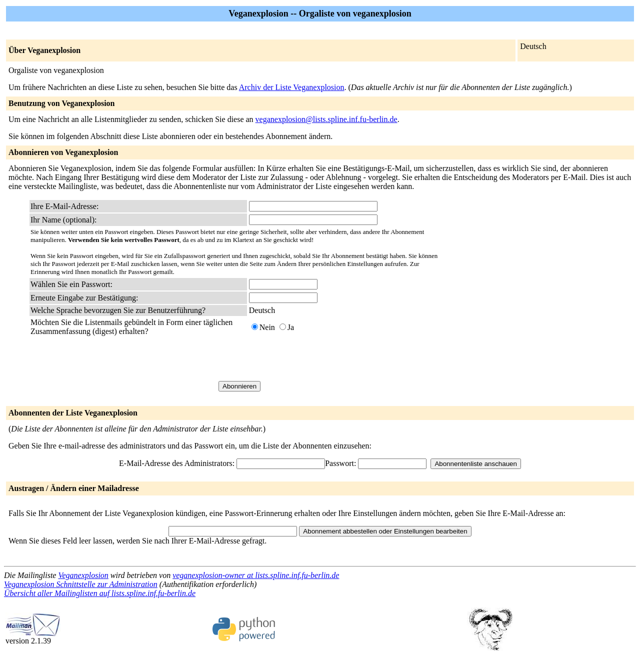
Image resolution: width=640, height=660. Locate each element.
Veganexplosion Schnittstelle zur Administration (81, 584)
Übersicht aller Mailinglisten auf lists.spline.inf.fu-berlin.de (100, 593)
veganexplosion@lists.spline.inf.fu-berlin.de (327, 119)
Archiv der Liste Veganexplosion (291, 87)
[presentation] (325, 358)
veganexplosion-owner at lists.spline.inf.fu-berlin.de (255, 575)
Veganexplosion (83, 575)
